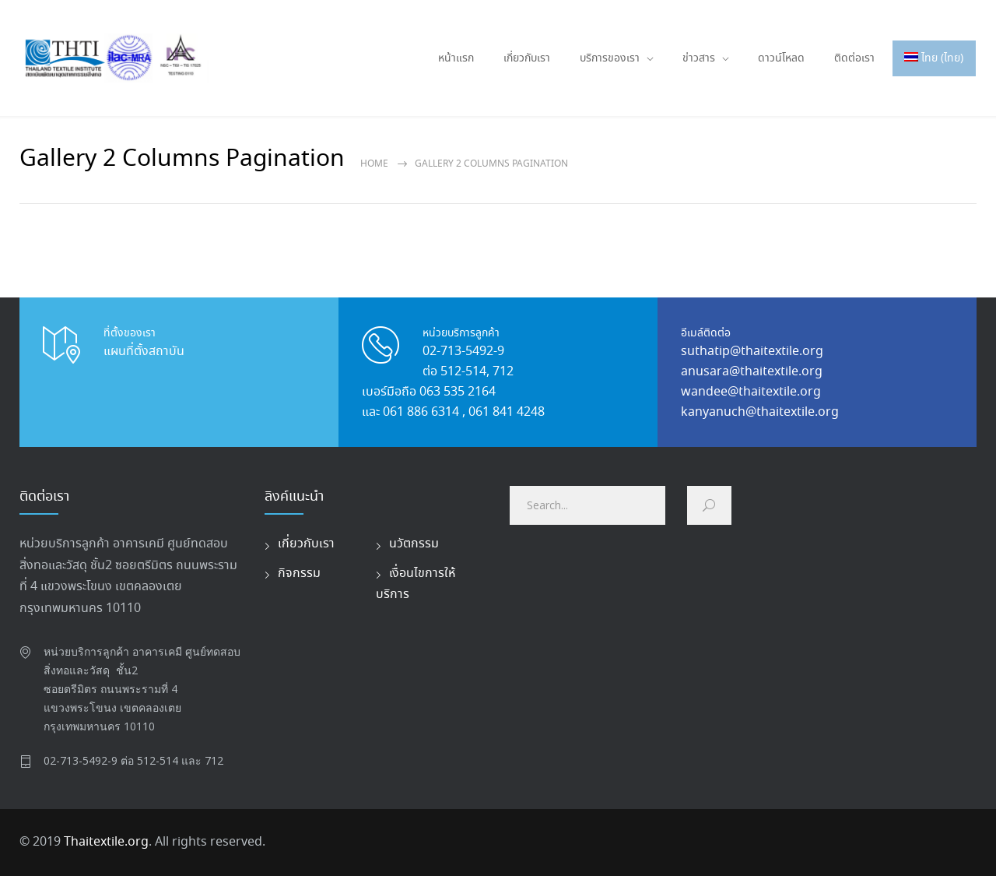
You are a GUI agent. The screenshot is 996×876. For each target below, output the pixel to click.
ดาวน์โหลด (781, 58)
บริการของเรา (610, 58)
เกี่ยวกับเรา (526, 58)
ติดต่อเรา (854, 58)
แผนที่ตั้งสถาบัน (143, 352)
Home (374, 164)
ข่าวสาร (698, 58)
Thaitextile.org (106, 842)
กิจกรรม (299, 573)
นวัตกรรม (414, 544)
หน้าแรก (456, 58)
